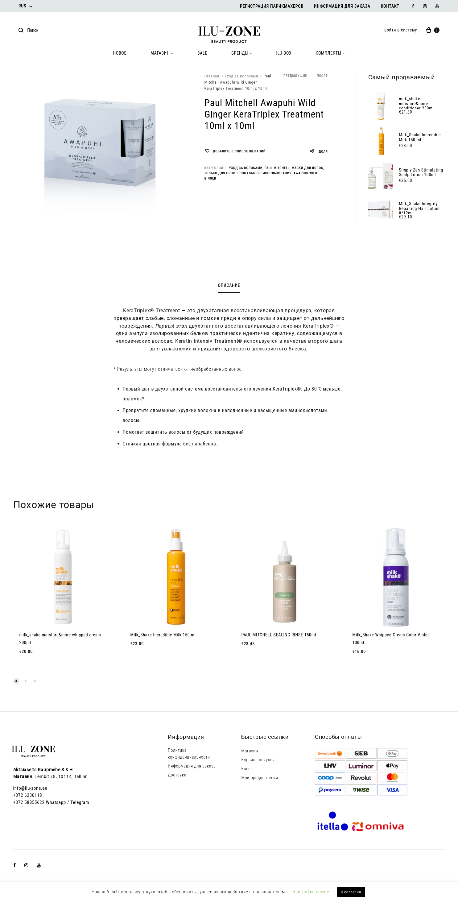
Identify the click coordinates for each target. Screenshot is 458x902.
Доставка (177, 774)
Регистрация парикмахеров (271, 6)
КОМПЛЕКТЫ (330, 53)
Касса (247, 768)
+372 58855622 (29, 802)
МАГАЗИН (162, 53)
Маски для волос (307, 168)
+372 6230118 (27, 795)
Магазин (249, 750)
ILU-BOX (284, 53)
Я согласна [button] (350, 892)
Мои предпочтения (259, 777)
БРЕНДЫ (241, 53)
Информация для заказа (342, 6)
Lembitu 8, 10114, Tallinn (61, 776)
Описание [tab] (229, 285)
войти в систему (400, 29)
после (322, 76)
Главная (212, 76)
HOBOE (119, 53)
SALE (202, 53)
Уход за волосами (241, 76)
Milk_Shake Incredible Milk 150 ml (163, 634)
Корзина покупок (258, 759)
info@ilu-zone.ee (30, 788)
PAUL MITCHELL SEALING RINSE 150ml (278, 634)
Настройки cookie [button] (310, 892)
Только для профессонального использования (248, 173)
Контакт (390, 6)
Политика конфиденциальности (189, 753)
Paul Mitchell (277, 168)
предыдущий (295, 76)
